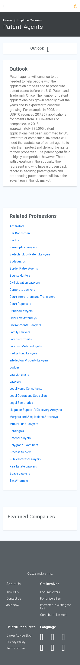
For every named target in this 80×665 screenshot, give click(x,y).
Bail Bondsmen (20, 233)
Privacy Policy (15, 642)
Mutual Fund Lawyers (24, 424)
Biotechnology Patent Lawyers (30, 254)
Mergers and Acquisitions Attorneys (34, 417)
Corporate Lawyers (22, 289)
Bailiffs (14, 240)
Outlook (40, 48)
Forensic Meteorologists (26, 346)
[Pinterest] (55, 647)
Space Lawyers (20, 473)
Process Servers (21, 452)
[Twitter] (66, 637)
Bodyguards (18, 261)
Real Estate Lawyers (23, 466)
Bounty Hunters (20, 275)
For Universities (50, 598)
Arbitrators (17, 226)
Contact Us (13, 598)
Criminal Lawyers (21, 311)
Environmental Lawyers (25, 325)
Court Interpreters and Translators (32, 296)
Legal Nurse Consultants (26, 388)
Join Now (12, 605)
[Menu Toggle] (3, 6)
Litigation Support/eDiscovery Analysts (36, 409)
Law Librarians (19, 374)
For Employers (50, 592)
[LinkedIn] (55, 637)
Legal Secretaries (21, 402)
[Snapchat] (66, 647)
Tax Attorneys (19, 480)
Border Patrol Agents (24, 268)
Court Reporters (20, 303)
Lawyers (15, 381)
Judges (15, 367)
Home (7, 20)
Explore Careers (29, 20)
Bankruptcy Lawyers (23, 247)
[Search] (75, 6)
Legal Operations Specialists (29, 395)
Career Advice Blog (19, 635)
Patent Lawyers (20, 438)
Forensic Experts (21, 339)
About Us (12, 592)
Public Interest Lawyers (25, 459)
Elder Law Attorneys (23, 318)
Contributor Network (53, 614)
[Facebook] (44, 637)
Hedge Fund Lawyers (24, 353)
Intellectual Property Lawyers (29, 360)
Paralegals (17, 431)
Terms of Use (15, 648)
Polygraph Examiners (24, 445)
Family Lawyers (20, 332)
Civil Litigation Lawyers (25, 282)
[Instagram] (44, 647)
